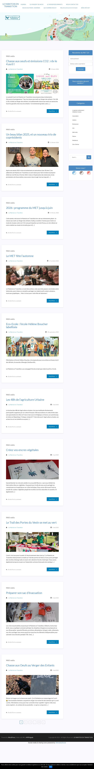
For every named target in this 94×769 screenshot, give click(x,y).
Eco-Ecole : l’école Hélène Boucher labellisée (28, 336)
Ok (50, 767)
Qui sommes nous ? (50, 8)
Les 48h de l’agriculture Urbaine (26, 412)
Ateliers (74, 120)
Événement (75, 124)
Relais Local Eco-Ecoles (68, 8)
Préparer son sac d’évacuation (25, 615)
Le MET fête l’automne (20, 264)
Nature (74, 136)
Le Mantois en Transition (15, 70)
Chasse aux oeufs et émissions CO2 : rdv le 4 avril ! (32, 63)
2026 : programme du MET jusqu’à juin (30, 213)
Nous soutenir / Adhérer (31, 8)
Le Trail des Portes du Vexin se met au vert (32, 540)
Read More (52, 111)
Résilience (75, 140)
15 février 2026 (53, 145)
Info (73, 128)
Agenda (23, 4)
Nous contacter (72, 4)
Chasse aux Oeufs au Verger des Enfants (31, 690)
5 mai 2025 (55, 417)
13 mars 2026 (54, 70)
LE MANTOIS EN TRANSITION (11, 5)
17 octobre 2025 (53, 269)
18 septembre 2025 (52, 342)
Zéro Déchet (85, 8)
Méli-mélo (11, 57)
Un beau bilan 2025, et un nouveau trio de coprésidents (32, 139)
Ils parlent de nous (36, 4)
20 (39, 747)
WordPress (11, 762)
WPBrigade (29, 762)
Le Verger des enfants (54, 4)
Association (75, 116)
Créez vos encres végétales (23, 465)
